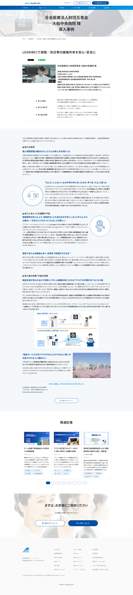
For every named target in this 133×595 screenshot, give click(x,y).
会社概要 (106, 8)
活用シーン (57, 561)
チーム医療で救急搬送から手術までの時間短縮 (36, 449)
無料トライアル (77, 561)
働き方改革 (88, 476)
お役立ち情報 (91, 8)
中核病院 (29, 473)
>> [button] (85, 482)
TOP (23, 39)
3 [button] (58, 482)
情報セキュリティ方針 (98, 561)
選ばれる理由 (58, 557)
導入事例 (61, 8)
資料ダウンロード (83, 3)
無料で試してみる (101, 3)
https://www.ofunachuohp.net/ (32, 392)
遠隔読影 (29, 470)
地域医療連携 (39, 473)
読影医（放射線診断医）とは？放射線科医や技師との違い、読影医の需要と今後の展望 (96, 450)
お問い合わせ (67, 3)
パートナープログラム (79, 569)
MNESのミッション (59, 569)
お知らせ (75, 553)
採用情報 (95, 553)
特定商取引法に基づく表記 (100, 569)
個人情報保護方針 (97, 557)
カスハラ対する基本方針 (99, 565)
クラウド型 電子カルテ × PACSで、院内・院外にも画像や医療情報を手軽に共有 (66, 450)
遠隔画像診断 (89, 473)
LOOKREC (25, 8)
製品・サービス (43, 8)
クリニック (58, 470)
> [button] (79, 482)
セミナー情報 (76, 8)
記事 (97, 476)
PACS (67, 473)
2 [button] (53, 482)
